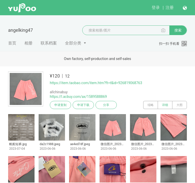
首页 (12, 43)
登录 (156, 7)
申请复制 (60, 105)
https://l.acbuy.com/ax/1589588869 (78, 97)
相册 (28, 43)
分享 (106, 105)
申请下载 (83, 105)
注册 (170, 7)
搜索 (178, 30)
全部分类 (73, 43)
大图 (179, 105)
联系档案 (49, 43)
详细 (165, 105)
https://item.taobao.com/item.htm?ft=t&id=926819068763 (96, 83)
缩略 (151, 105)
